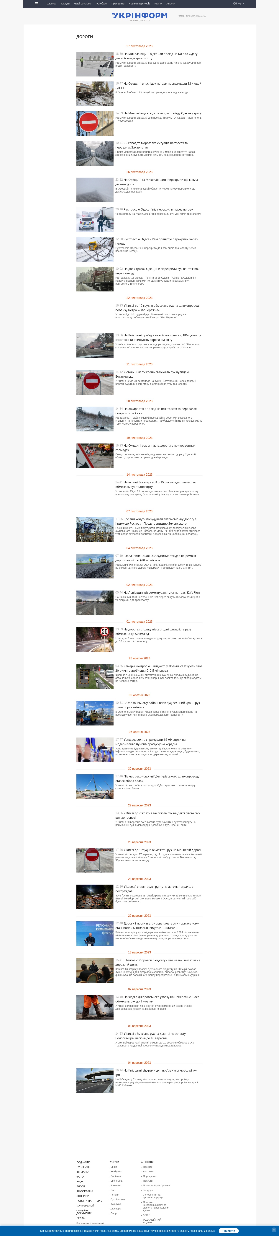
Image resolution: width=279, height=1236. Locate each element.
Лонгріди (82, 1194)
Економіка (116, 1180)
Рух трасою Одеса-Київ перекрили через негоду (158, 209)
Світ (113, 1189)
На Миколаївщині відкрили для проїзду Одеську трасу (162, 113)
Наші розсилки (82, 3)
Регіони (114, 1193)
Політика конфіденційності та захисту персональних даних (154, 1204)
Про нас (147, 1166)
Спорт (114, 1211)
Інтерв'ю (81, 1171)
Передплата (149, 1175)
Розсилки (147, 1221)
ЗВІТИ (146, 1212)
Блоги (80, 1185)
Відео (79, 1180)
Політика (115, 1175)
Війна (113, 1166)
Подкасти (82, 1162)
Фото (79, 1176)
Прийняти (228, 1230)
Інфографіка (83, 1190)
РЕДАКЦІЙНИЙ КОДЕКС (155, 1217)
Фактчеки (115, 1184)
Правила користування (155, 1184)
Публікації (82, 1166)
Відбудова (116, 1171)
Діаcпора (115, 1207)
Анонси (170, 3)
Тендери (147, 1189)
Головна (50, 3)
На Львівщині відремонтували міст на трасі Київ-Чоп (162, 593)
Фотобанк (101, 3)
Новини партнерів (139, 3)
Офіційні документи (88, 1208)
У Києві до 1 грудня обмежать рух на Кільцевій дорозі (162, 850)
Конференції (84, 1204)
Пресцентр (117, 3)
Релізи (158, 3)
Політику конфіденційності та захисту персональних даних (179, 1230)
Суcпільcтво (117, 1198)
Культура (115, 1202)
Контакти (147, 1171)
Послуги (65, 3)
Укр (240, 3)
